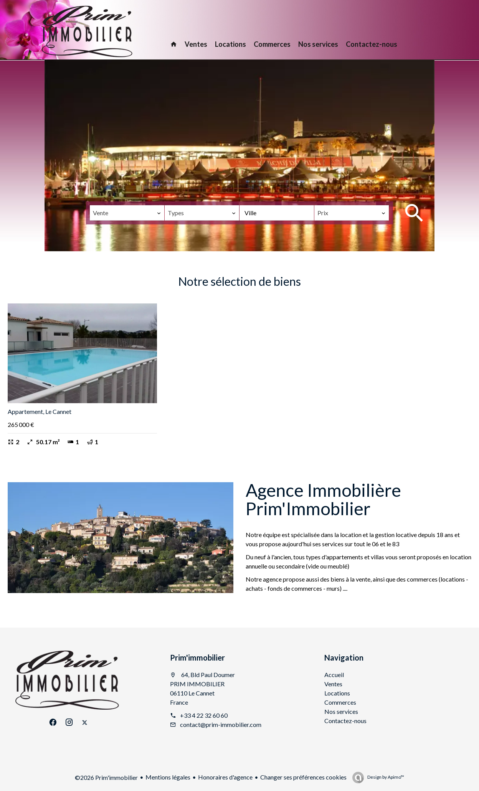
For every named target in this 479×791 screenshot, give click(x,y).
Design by (385, 777)
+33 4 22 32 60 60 (204, 715)
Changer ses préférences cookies (303, 777)
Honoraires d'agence (225, 777)
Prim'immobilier (197, 657)
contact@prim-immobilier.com (220, 724)
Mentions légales (167, 777)
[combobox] (127, 213)
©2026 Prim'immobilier (106, 777)
